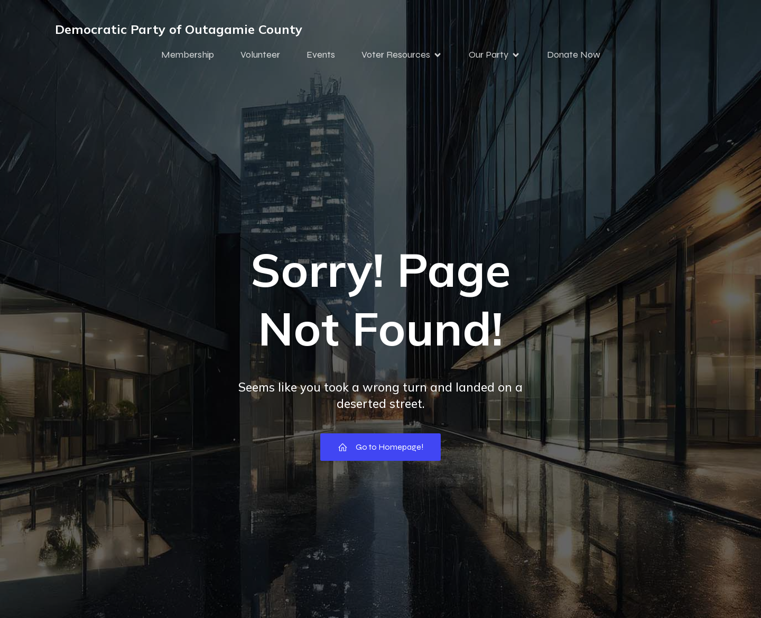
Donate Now (573, 54)
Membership (187, 54)
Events (321, 54)
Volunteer (260, 54)
